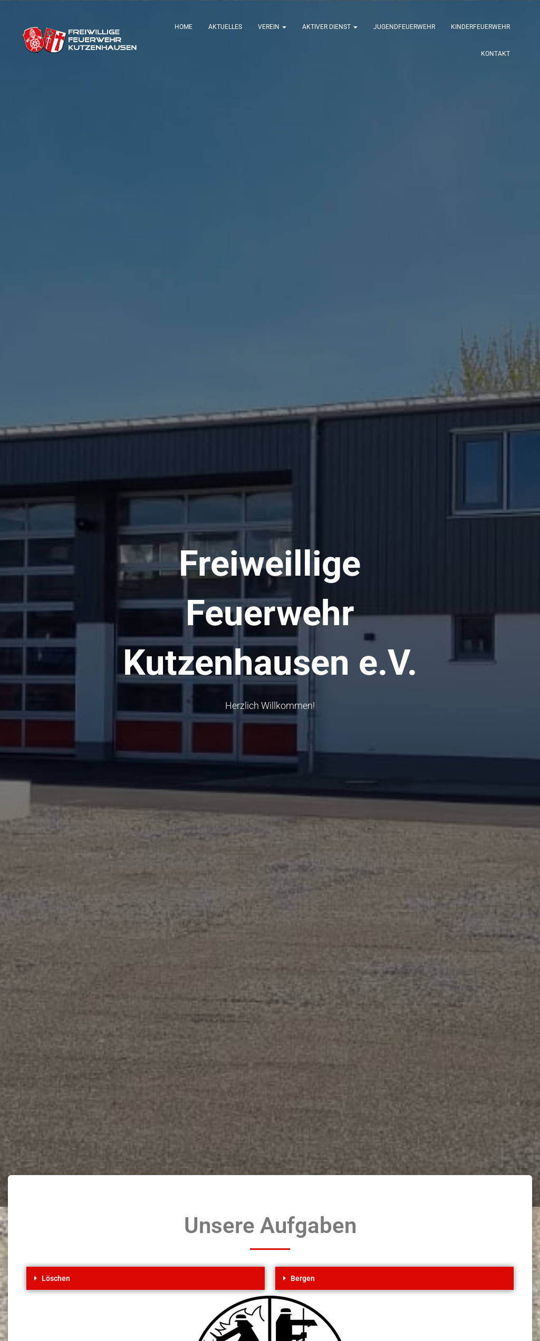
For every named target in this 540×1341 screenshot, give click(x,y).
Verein (272, 27)
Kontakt (495, 53)
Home (183, 27)
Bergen (303, 1278)
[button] (145, 1278)
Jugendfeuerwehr (404, 27)
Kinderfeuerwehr (480, 27)
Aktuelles (225, 27)
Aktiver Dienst (330, 27)
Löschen (56, 1278)
